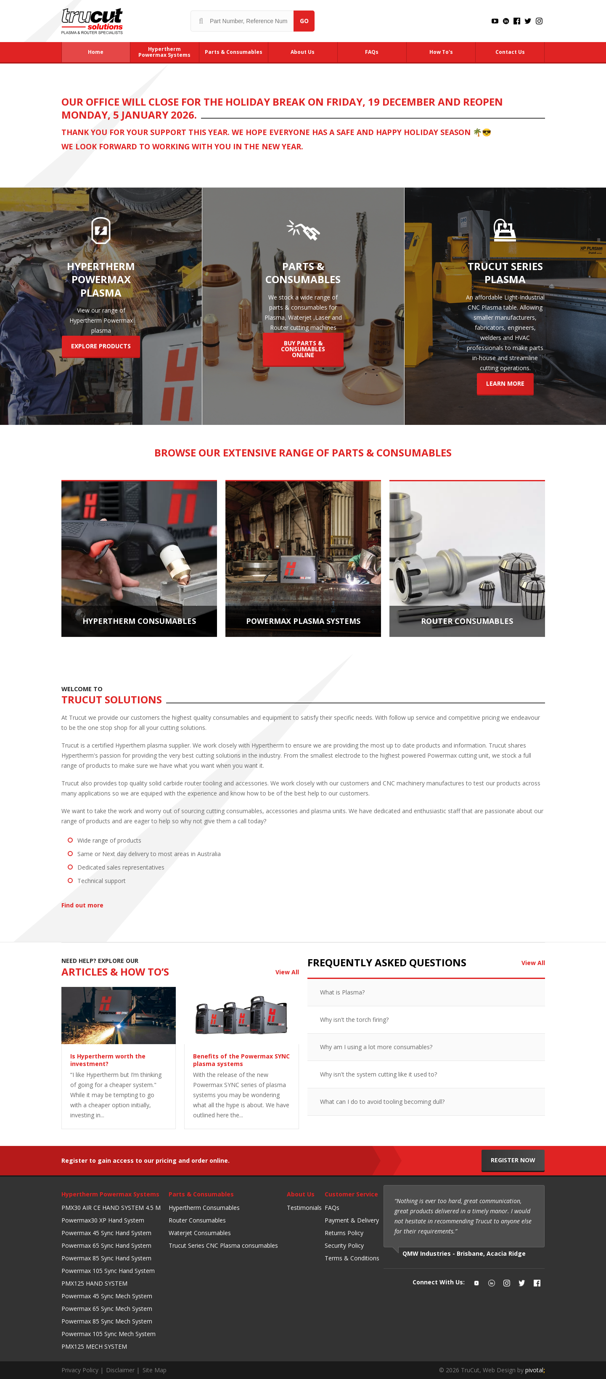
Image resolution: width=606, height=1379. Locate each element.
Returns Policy (344, 1233)
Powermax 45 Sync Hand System (106, 1233)
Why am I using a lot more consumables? (376, 1047)
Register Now (513, 1160)
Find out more (84, 905)
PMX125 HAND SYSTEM (94, 1283)
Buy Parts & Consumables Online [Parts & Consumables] (303, 349)
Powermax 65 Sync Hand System (106, 1245)
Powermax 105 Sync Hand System (108, 1271)
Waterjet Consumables (200, 1233)
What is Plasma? (342, 992)
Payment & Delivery (352, 1220)
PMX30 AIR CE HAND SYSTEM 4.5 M (111, 1208)
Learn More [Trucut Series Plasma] (505, 383)
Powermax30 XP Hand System (102, 1220)
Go (304, 21)
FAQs (332, 1208)
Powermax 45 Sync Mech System (106, 1296)
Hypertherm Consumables (204, 1208)
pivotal (535, 1370)
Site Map (155, 1370)
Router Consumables (197, 1220)
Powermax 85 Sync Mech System (106, 1321)
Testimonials (304, 1208)
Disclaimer (120, 1370)
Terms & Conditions (352, 1258)
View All (287, 972)
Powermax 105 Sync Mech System (108, 1334)
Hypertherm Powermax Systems (110, 1194)
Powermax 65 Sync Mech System (106, 1309)
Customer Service (351, 1194)
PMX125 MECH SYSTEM (94, 1346)
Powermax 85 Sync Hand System (106, 1258)
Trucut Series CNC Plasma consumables (223, 1245)
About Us (301, 1194)
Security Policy (344, 1245)
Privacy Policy (79, 1370)
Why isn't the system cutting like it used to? (378, 1074)
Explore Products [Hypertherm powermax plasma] (101, 346)
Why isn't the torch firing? (354, 1020)
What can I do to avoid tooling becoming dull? (382, 1102)
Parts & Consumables (201, 1194)
